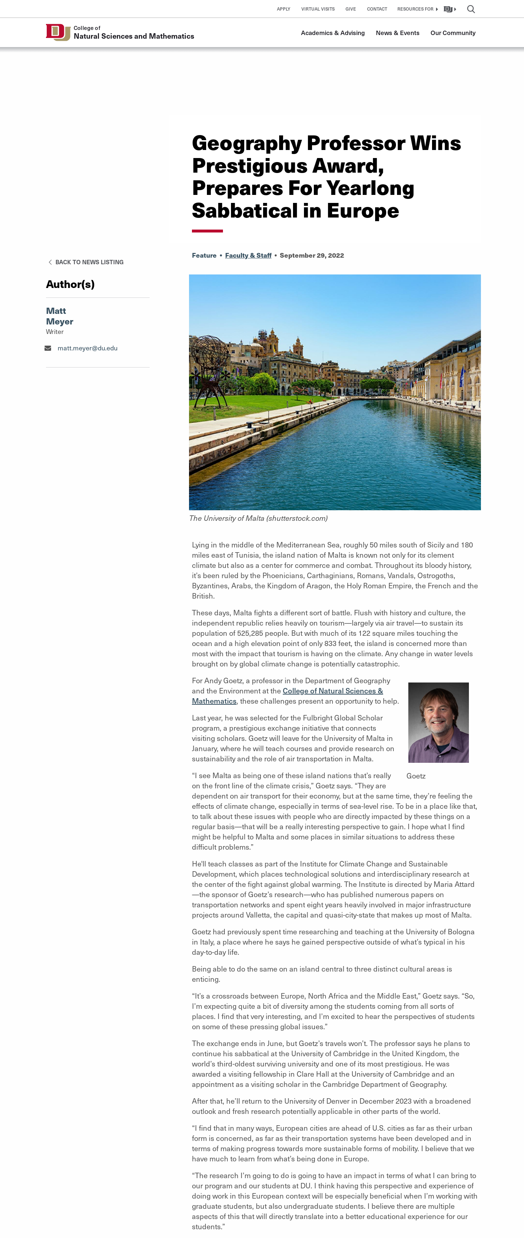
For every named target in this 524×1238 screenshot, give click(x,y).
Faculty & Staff (248, 254)
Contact (377, 9)
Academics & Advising (333, 32)
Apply (283, 9)
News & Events (398, 32)
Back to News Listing (85, 262)
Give (351, 9)
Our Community (453, 32)
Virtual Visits (318, 9)
